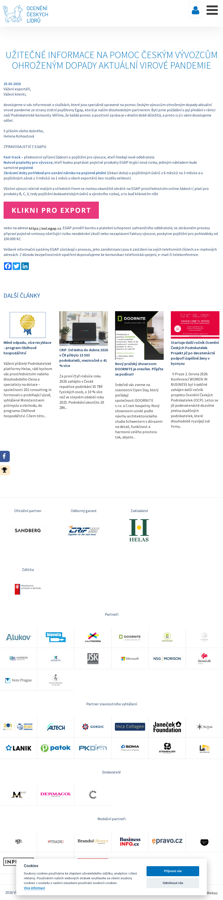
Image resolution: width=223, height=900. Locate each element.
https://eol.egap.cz (45, 228)
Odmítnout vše (173, 883)
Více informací (34, 888)
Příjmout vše (173, 871)
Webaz (212, 892)
